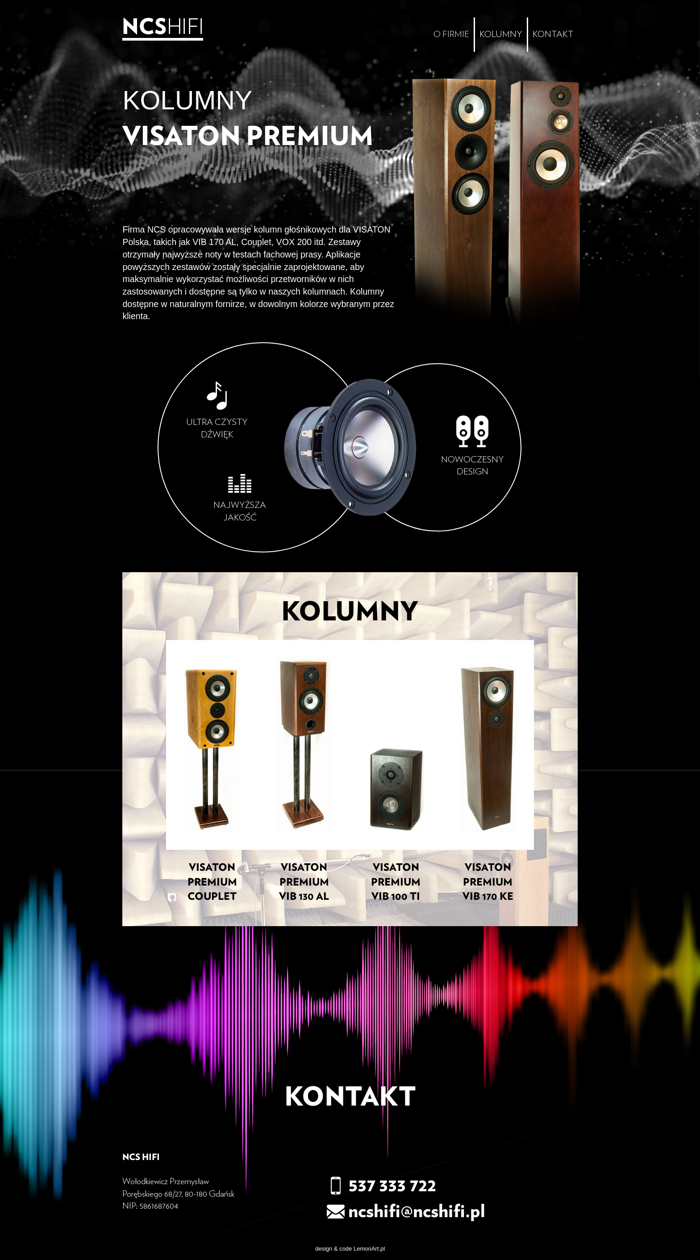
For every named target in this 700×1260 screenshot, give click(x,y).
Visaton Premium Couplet (212, 882)
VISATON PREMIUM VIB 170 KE (487, 882)
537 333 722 (381, 1185)
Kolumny (500, 34)
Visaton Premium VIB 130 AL (304, 882)
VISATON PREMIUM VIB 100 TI (396, 882)
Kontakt (553, 34)
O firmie (451, 34)
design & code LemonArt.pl (350, 1248)
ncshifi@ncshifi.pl (406, 1211)
